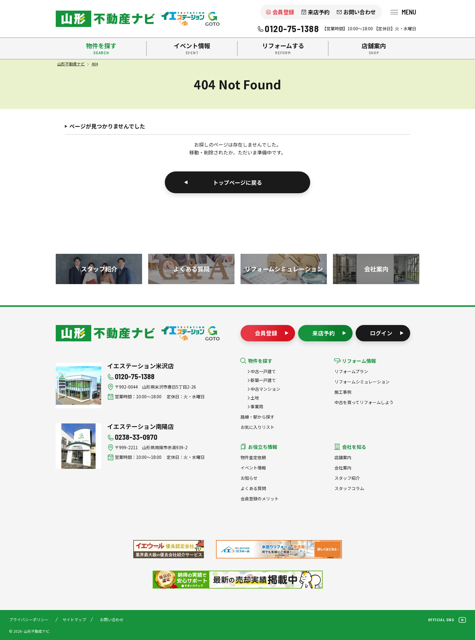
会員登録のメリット (260, 499)
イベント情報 (253, 468)
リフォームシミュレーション (362, 382)
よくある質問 (253, 488)
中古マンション (265, 389)
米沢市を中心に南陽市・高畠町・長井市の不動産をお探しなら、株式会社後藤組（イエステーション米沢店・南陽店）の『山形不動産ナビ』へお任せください (105, 19)
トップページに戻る (237, 182)
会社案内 (342, 468)
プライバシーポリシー (28, 619)
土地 (255, 398)
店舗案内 (342, 457)
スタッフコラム (349, 488)
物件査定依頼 (253, 457)
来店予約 (319, 12)
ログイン (381, 333)
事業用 (257, 406)
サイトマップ (74, 619)
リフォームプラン (351, 371)
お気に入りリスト (257, 427)
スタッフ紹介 (347, 478)
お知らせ (249, 478)
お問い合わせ (359, 12)
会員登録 (283, 12)
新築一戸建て (263, 380)
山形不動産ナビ (105, 333)
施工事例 (342, 392)
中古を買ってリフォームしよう (364, 402)
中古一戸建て (263, 371)
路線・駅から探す (257, 417)
